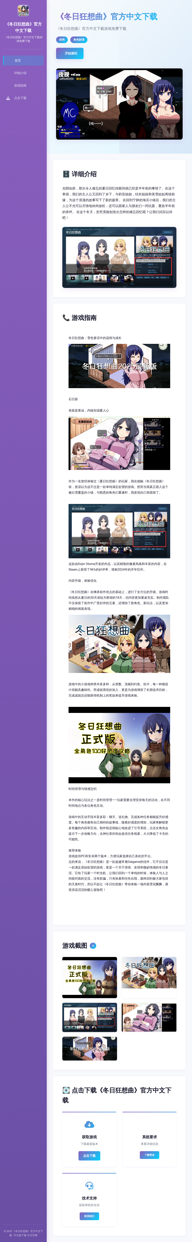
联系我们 (89, 1216)
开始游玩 (71, 53)
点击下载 (89, 1156)
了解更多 (149, 1154)
